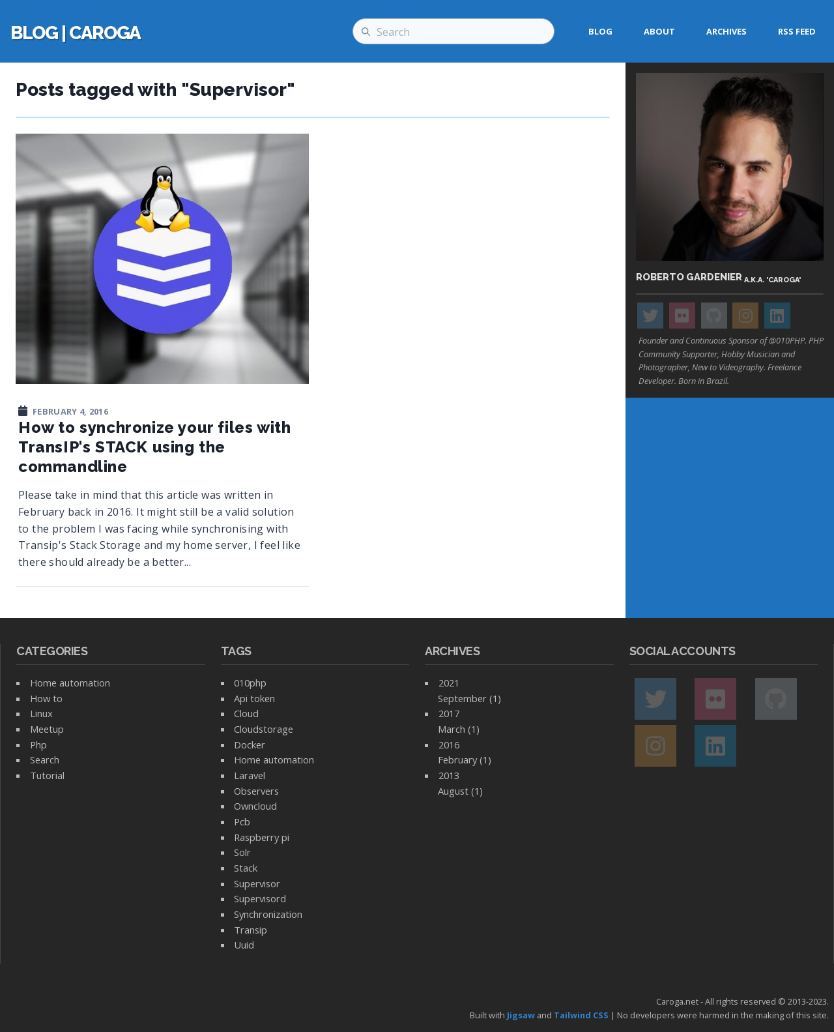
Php (38, 744)
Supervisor (257, 883)
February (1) (464, 759)
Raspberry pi (261, 837)
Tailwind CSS (581, 1015)
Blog (600, 31)
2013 (449, 775)
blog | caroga (75, 33)
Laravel (249, 775)
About (659, 31)
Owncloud (255, 805)
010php (250, 682)
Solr (242, 852)
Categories (52, 651)
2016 (449, 744)
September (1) (469, 698)
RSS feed (797, 31)
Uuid (244, 944)
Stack (245, 867)
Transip (250, 929)
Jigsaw (521, 1015)
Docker (249, 744)
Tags (236, 651)
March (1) (459, 728)
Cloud (246, 713)
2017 (449, 713)
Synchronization (268, 914)
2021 (449, 682)
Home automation (70, 682)
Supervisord (260, 898)
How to (46, 698)
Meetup (47, 728)
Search (44, 759)
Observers (256, 790)
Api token (254, 698)
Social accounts (682, 651)
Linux (41, 713)
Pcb (242, 821)
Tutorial (47, 775)
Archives (726, 31)
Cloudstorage (263, 728)
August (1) (460, 790)
